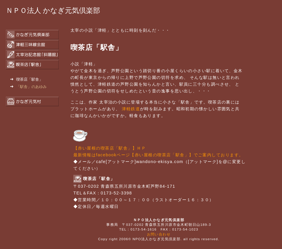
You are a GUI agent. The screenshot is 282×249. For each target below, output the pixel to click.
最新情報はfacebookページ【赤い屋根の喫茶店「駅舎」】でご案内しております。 (158, 155)
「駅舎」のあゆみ (28, 86)
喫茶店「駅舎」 (26, 79)
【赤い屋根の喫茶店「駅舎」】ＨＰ (109, 148)
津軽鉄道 (131, 108)
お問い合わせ (159, 234)
